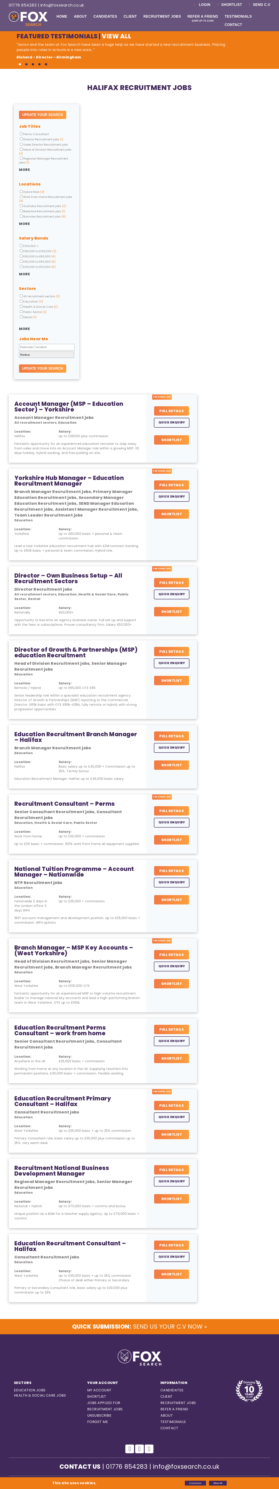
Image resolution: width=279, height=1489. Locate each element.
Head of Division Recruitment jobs (45, 151)
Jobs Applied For (103, 1403)
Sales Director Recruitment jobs (44, 144)
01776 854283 (23, 5)
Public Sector (33, 312)
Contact (233, 25)
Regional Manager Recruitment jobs (43, 160)
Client (130, 16)
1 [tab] (20, 64)
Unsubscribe (99, 1415)
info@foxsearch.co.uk (62, 5)
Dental (28, 317)
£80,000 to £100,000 (38, 251)
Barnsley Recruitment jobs (43, 216)
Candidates (105, 16)
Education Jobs (30, 1390)
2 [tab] (26, 64)
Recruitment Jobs (162, 16)
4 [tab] (39, 64)
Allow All (217, 1483)
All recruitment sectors (40, 296)
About (80, 16)
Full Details (171, 410)
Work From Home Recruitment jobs (45, 199)
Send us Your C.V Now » (139, 1326)
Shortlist (229, 5)
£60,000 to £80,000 (38, 256)
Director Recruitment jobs (41, 139)
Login (201, 5)
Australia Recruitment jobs (43, 206)
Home (61, 16)
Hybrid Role (32, 192)
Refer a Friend (202, 18)
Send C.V (258, 5)
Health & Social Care (39, 307)
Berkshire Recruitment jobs (42, 211)
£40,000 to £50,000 (38, 267)
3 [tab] (33, 64)
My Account (99, 1390)
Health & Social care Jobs (40, 1395)
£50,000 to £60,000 (38, 261)
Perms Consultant (34, 134)
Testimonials (238, 16)
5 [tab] (46, 64)
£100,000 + (29, 246)
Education (31, 301)
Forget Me (97, 1422)
